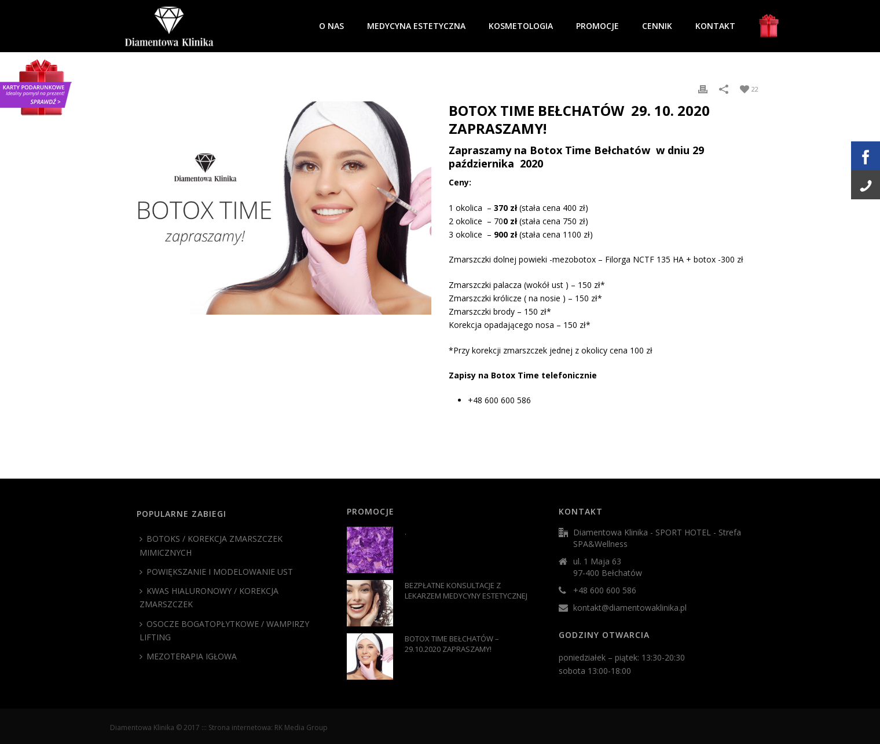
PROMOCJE (597, 25)
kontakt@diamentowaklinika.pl (630, 608)
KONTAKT (715, 25)
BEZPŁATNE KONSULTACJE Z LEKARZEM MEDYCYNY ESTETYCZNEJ (466, 590)
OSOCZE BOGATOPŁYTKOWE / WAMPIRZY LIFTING (224, 630)
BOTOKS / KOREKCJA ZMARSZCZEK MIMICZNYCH (211, 545)
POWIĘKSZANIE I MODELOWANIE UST (216, 571)
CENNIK (657, 25)
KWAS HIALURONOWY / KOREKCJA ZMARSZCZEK (209, 597)
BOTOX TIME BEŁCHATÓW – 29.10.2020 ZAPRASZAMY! (452, 643)
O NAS (331, 25)
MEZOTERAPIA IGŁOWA (188, 656)
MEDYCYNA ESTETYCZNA (416, 25)
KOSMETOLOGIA (521, 25)
